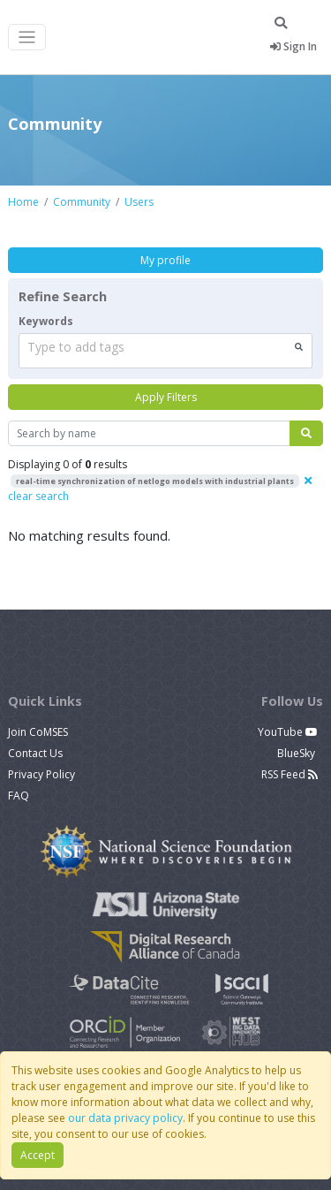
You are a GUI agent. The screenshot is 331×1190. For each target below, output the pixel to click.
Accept (37, 1155)
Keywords (46, 321)
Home (23, 201)
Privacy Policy (41, 774)
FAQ (18, 795)
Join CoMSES (38, 731)
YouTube (288, 731)
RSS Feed (289, 774)
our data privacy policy (125, 1118)
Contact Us (35, 753)
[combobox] (165, 350)
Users (139, 201)
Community (81, 201)
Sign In (293, 46)
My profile (165, 260)
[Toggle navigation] (27, 37)
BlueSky (297, 753)
